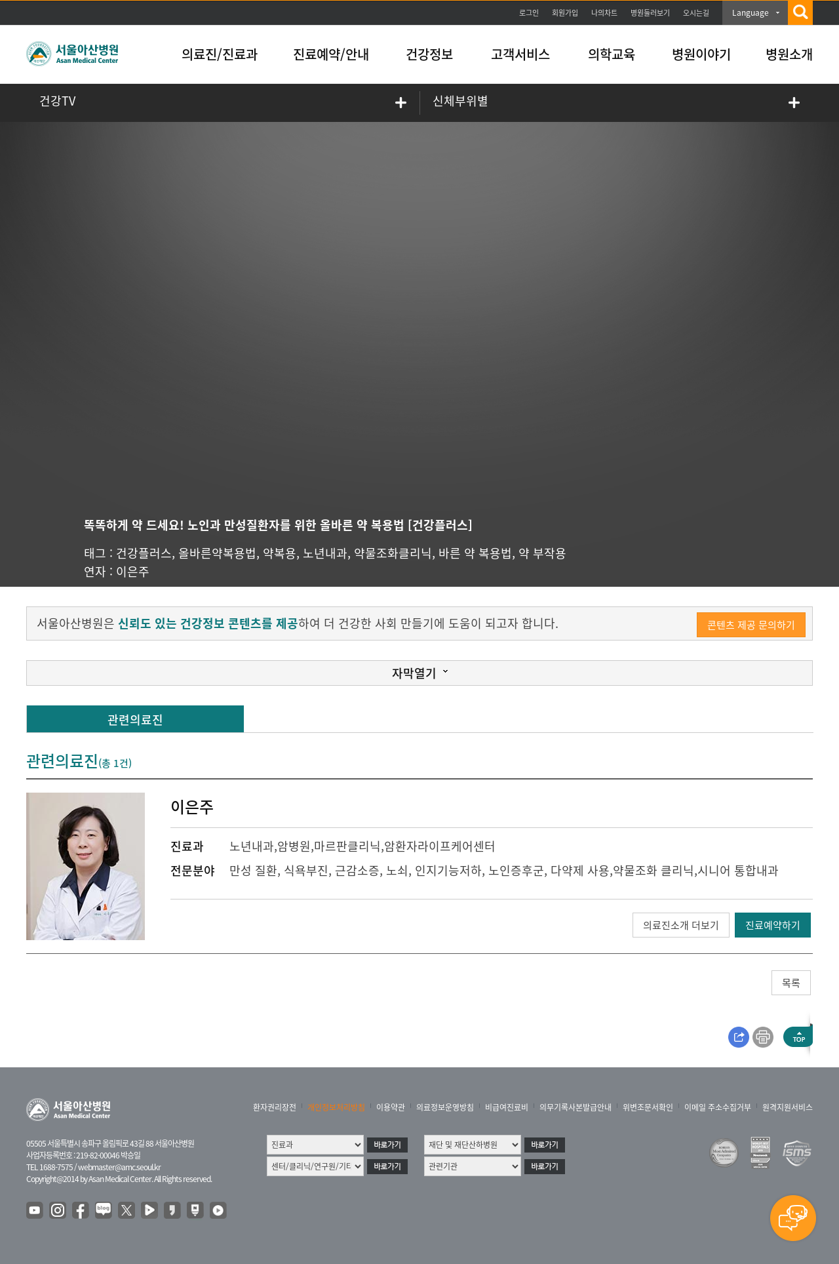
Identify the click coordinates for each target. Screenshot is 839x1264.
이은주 (132, 571)
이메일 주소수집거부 (717, 1107)
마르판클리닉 (347, 846)
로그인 (529, 12)
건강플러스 (144, 553)
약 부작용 (542, 553)
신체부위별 (460, 100)
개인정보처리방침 (336, 1107)
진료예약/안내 (331, 54)
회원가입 (565, 12)
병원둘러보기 (650, 12)
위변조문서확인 (648, 1107)
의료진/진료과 (220, 54)
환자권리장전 (274, 1107)
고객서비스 (520, 54)
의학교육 (611, 54)
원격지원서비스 (787, 1107)
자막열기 (414, 673)
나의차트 (604, 12)
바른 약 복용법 (475, 553)
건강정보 (429, 54)
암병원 (294, 846)
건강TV (57, 100)
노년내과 (325, 553)
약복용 (279, 553)
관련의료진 (135, 719)
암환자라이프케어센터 (440, 846)
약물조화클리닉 (393, 553)
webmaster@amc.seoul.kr (119, 1167)
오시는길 (696, 12)
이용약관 (390, 1107)
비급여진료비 (506, 1107)
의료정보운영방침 (445, 1107)
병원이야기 (701, 54)
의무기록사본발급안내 (575, 1107)
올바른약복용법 (217, 553)
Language (750, 12)
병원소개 (789, 54)
